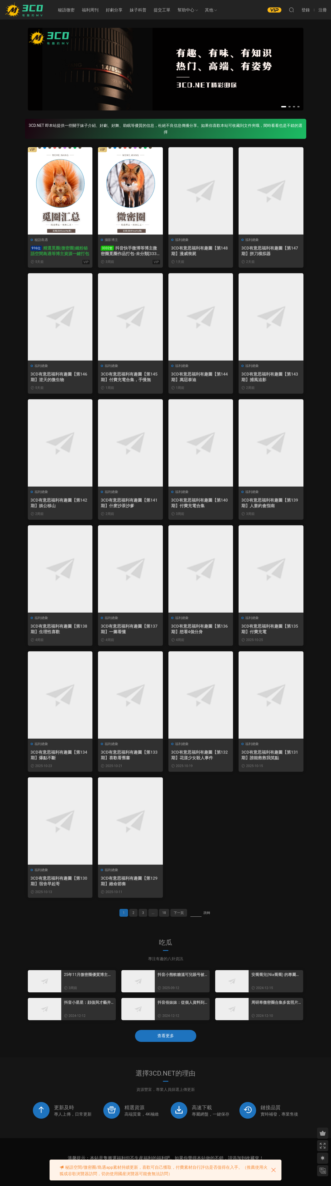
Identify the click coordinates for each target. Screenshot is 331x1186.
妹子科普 (138, 10)
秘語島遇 (41, 240)
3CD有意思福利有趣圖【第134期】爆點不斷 (59, 755)
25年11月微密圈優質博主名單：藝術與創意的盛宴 (88, 974)
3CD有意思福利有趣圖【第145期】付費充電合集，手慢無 (129, 377)
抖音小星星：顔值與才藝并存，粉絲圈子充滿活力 (87, 1002)
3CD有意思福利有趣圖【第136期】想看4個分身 (199, 629)
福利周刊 (90, 10)
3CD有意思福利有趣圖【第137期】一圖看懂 (129, 629)
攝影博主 (111, 240)
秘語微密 (66, 10)
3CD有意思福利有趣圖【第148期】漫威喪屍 (199, 251)
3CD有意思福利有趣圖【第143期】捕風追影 (269, 377)
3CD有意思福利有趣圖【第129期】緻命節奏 (129, 881)
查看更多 (165, 1035)
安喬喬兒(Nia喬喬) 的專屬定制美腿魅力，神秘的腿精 (275, 974)
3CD (25, 9)
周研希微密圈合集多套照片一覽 (274, 1002)
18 (164, 913)
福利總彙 (181, 240)
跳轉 (206, 913)
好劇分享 (114, 10)
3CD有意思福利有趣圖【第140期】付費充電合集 (199, 503)
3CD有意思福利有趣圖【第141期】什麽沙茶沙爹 (129, 503)
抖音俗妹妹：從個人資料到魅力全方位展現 (181, 1002)
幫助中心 (186, 10)
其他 (209, 10)
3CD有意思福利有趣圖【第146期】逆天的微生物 (59, 377)
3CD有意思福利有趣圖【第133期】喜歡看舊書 (129, 755)
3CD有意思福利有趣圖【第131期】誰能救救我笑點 (269, 755)
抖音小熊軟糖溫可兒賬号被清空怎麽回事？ (181, 974)
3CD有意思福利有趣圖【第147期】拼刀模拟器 (269, 251)
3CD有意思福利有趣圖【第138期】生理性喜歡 (59, 629)
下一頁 (179, 913)
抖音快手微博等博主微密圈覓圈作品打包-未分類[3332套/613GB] (130, 251)
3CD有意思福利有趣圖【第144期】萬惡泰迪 (199, 377)
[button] (283, 106)
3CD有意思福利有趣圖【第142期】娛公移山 (59, 503)
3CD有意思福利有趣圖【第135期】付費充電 (269, 629)
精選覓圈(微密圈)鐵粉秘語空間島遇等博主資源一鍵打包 (60, 251)
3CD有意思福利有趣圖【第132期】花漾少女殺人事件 (199, 755)
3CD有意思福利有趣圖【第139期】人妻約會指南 (269, 503)
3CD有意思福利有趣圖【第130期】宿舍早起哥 (59, 881)
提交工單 (162, 10)
